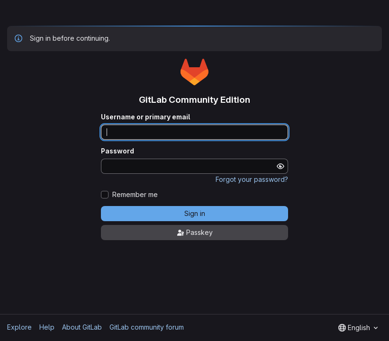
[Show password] (280, 166)
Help (46, 327)
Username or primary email (145, 117)
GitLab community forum (146, 327)
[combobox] (358, 327)
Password (117, 151)
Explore (19, 327)
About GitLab (82, 327)
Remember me (135, 194)
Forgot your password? (252, 179)
